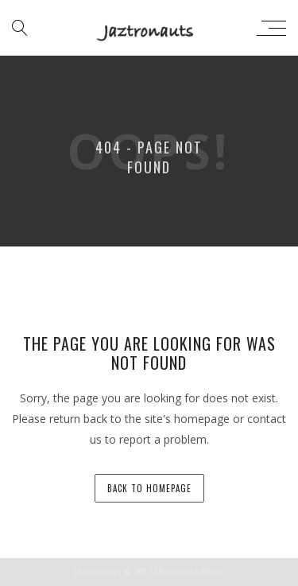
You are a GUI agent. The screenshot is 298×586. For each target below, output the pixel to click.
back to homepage (149, 488)
